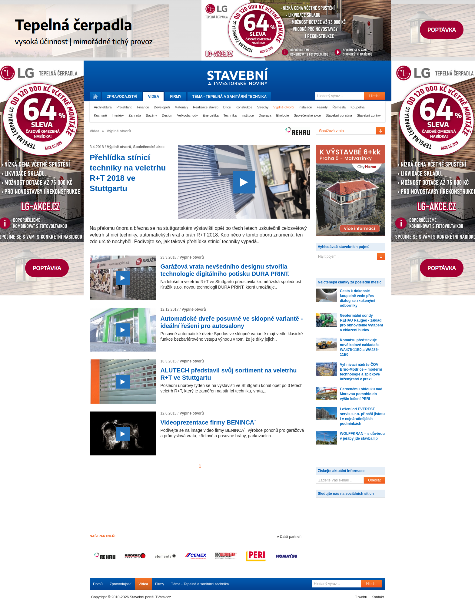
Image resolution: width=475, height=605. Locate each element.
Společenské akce (307, 115)
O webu (360, 597)
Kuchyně (100, 115)
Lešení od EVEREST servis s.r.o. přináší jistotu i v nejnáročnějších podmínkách (362, 416)
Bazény (151, 115)
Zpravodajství (120, 584)
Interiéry (118, 115)
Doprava (265, 115)
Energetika (211, 115)
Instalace (305, 107)
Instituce (247, 115)
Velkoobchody (187, 115)
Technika (230, 115)
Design (167, 115)
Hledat (374, 96)
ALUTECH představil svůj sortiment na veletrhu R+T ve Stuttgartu (228, 374)
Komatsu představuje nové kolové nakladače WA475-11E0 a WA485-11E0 (360, 347)
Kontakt (377, 597)
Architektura (103, 107)
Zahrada (135, 115)
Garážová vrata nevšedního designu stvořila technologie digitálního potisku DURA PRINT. (225, 270)
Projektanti (124, 107)
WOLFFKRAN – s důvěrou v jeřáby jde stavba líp (362, 436)
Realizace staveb (205, 107)
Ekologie (282, 115)
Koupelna (357, 107)
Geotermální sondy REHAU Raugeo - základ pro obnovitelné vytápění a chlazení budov (361, 322)
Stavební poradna (339, 115)
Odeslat (374, 480)
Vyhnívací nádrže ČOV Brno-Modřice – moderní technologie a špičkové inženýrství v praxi (361, 371)
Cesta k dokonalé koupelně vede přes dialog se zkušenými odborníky (357, 298)
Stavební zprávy (369, 115)
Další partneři (290, 536)
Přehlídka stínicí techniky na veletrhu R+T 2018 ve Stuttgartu (128, 173)
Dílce (227, 107)
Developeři (162, 107)
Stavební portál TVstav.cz (150, 597)
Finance (143, 107)
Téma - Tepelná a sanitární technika (200, 584)
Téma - (229, 96)
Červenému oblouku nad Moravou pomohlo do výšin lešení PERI (361, 394)
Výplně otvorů (283, 107)
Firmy (175, 96)
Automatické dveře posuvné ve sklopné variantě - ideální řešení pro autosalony (231, 322)
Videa (153, 96)
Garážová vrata (331, 131)
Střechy (262, 107)
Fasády (322, 107)
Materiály (181, 107)
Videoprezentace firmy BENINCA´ (208, 422)
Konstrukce (244, 107)
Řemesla (339, 107)
